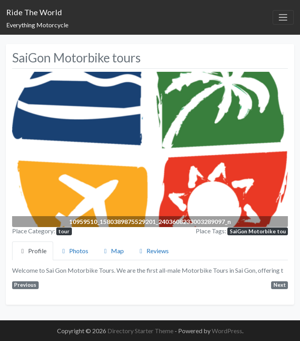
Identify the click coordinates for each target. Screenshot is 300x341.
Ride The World (34, 12)
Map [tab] (113, 250)
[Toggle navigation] (283, 17)
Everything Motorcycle (37, 24)
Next (279, 285)
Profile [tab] (32, 250)
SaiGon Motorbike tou (258, 231)
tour (64, 231)
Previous (25, 285)
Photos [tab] (74, 250)
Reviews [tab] (153, 250)
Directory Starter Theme (141, 330)
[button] (33, 149)
